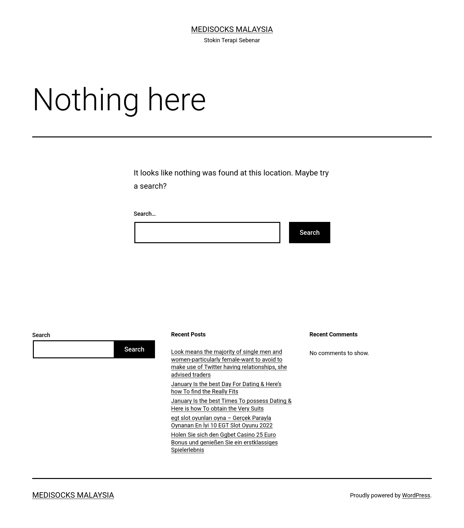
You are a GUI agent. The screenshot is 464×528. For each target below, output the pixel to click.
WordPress (416, 495)
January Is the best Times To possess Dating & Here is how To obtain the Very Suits (231, 404)
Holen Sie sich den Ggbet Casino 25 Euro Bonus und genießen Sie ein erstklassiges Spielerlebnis (224, 442)
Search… (145, 213)
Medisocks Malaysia (232, 29)
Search (41, 335)
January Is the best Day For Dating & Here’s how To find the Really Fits (226, 388)
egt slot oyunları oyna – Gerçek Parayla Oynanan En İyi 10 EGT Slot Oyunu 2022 (222, 421)
